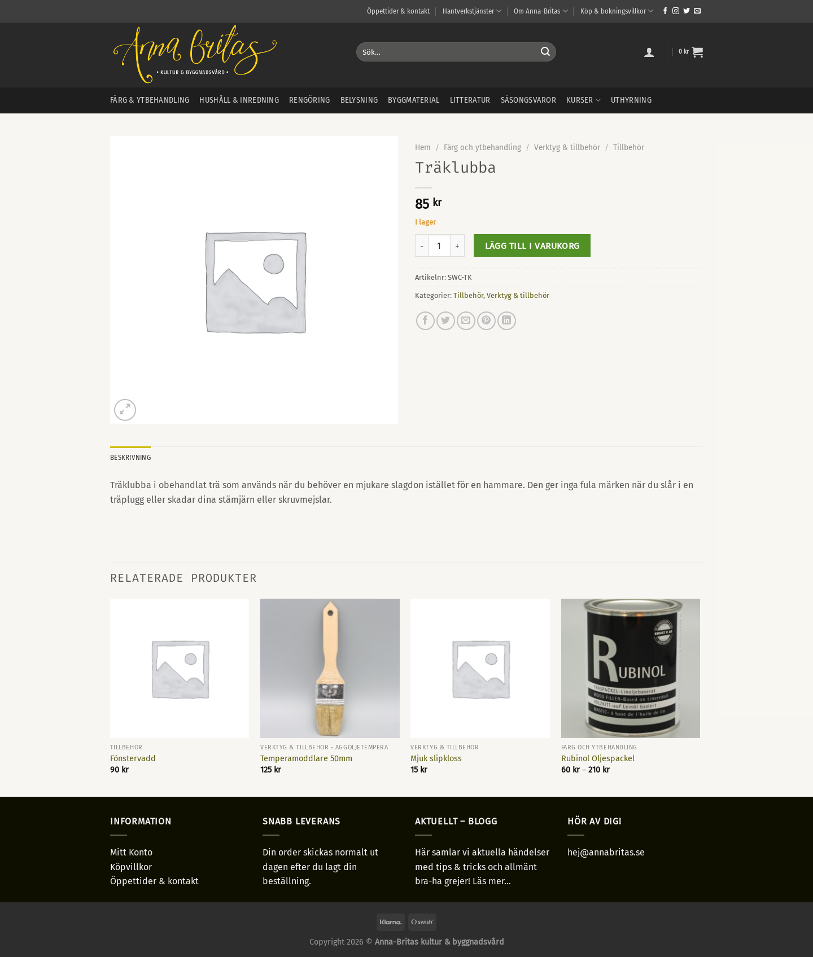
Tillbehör (628, 147)
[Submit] (545, 52)
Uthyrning (631, 100)
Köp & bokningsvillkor (616, 11)
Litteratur (470, 100)
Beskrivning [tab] (130, 457)
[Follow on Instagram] (675, 11)
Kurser (583, 100)
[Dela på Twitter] (445, 320)
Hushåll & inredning (238, 100)
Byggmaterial (413, 100)
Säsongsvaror (528, 100)
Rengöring (309, 100)
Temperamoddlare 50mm (306, 758)
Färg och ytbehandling (482, 147)
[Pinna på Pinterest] (486, 320)
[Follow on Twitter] (686, 11)
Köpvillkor (131, 867)
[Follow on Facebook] (665, 11)
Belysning (359, 100)
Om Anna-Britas (540, 11)
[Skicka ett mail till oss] (697, 11)
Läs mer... (492, 881)
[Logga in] (649, 51)
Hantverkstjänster (472, 11)
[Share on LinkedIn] (506, 320)
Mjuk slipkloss (436, 758)
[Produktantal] (439, 245)
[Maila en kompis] (466, 320)
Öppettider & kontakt (398, 11)
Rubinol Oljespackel (598, 758)
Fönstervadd (133, 758)
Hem (423, 147)
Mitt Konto (131, 852)
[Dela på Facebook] (425, 320)
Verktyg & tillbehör (567, 147)
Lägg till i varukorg (532, 245)
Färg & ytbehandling (149, 100)
